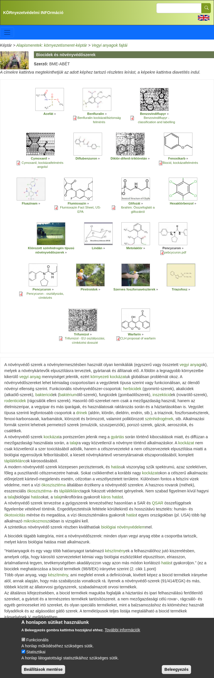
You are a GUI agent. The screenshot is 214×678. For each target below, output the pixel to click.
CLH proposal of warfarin (138, 338)
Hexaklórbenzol (182, 203)
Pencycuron (42, 289)
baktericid (43, 394)
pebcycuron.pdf (175, 252)
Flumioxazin (77, 203)
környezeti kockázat (108, 376)
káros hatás (111, 497)
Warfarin (134, 334)
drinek (81, 412)
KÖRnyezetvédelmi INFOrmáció (33, 12)
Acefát (48, 113)
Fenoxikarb (177, 158)
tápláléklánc (15, 461)
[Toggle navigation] (7, 32)
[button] (49, 99)
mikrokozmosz (36, 521)
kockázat (51, 437)
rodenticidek (15, 400)
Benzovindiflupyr (153, 113)
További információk (122, 634)
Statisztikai (35, 656)
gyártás (117, 437)
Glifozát (134, 203)
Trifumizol (81, 334)
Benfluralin (95, 113)
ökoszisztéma (53, 485)
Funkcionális (37, 644)
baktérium (68, 394)
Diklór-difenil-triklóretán (129, 158)
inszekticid (162, 394)
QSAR (157, 503)
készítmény (115, 551)
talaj (73, 443)
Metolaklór (134, 248)
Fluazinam (30, 203)
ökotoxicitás (14, 515)
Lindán (97, 248)
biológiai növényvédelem (123, 527)
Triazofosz (180, 289)
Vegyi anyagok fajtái (109, 45)
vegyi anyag (190, 364)
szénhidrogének (159, 418)
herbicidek (132, 388)
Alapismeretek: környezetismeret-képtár (51, 45)
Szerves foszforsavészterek (134, 289)
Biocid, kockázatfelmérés (180, 162)
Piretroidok (89, 289)
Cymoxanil (39, 158)
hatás (116, 467)
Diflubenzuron (86, 158)
